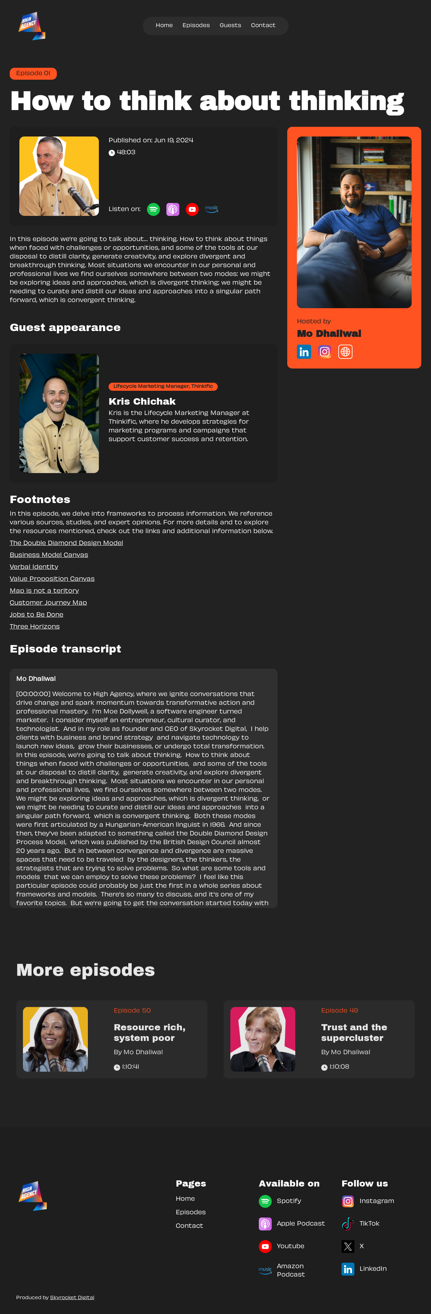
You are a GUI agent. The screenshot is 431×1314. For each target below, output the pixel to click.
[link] (354, 222)
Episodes (196, 25)
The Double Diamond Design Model (66, 544)
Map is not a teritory (44, 591)
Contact (263, 25)
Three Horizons (35, 627)
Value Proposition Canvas (52, 579)
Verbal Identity (34, 567)
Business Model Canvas (49, 555)
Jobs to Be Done (36, 615)
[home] (32, 26)
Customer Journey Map (48, 603)
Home (164, 25)
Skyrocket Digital (72, 1298)
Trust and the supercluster (354, 1045)
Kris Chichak (142, 401)
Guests (230, 25)
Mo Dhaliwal (329, 333)
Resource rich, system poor (149, 1045)
